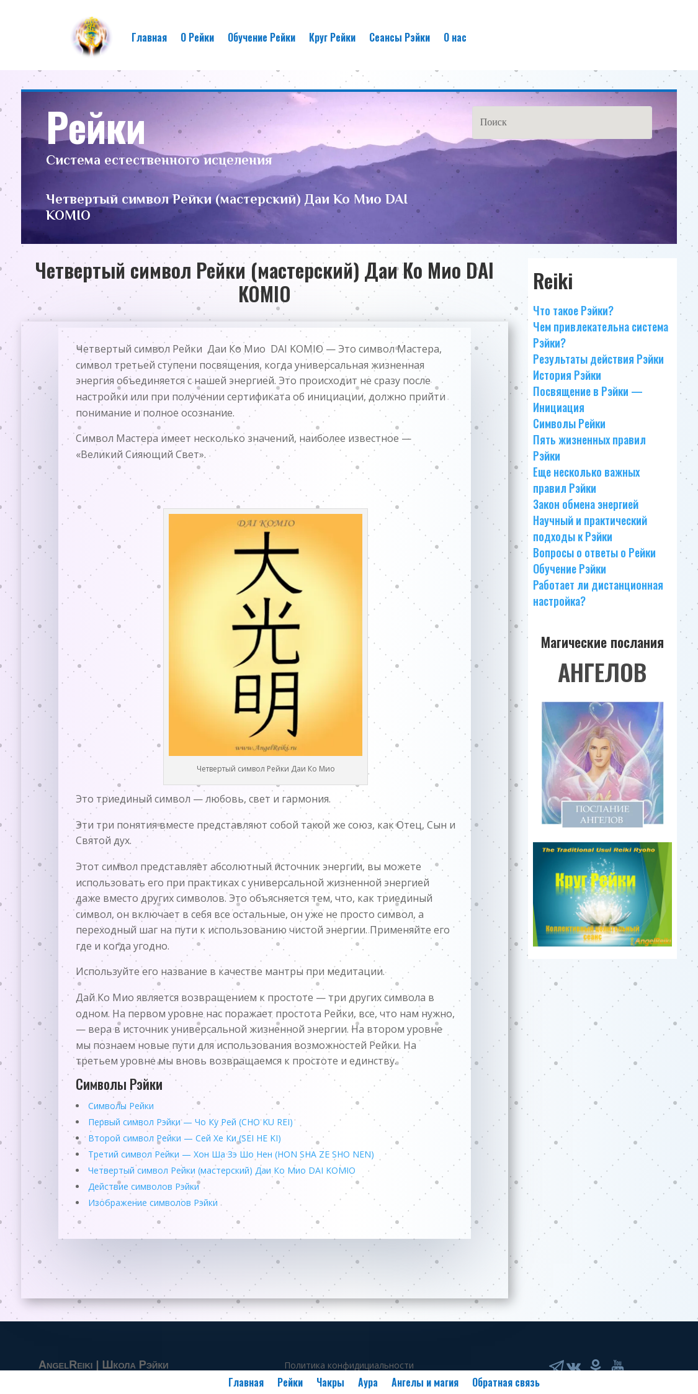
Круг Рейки (332, 37)
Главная (149, 37)
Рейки (290, 1381)
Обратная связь (506, 1381)
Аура (368, 1381)
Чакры (330, 1381)
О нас (455, 37)
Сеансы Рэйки (399, 37)
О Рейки (197, 37)
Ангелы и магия (425, 1381)
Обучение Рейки (261, 37)
